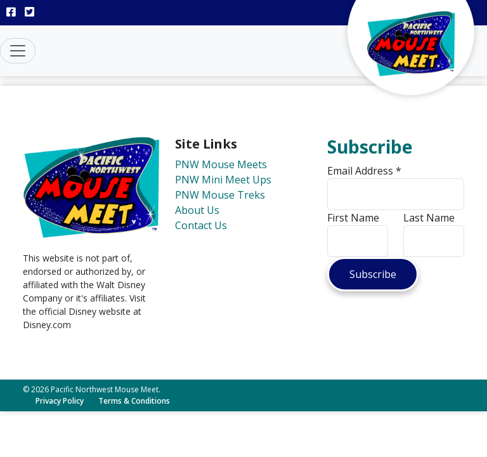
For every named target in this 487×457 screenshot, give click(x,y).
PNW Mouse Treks (220, 195)
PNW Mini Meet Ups (223, 180)
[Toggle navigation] (18, 50)
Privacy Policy (60, 400)
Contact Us (201, 225)
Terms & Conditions (134, 400)
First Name (353, 218)
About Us (197, 210)
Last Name (429, 218)
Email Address (364, 171)
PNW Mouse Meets (221, 164)
